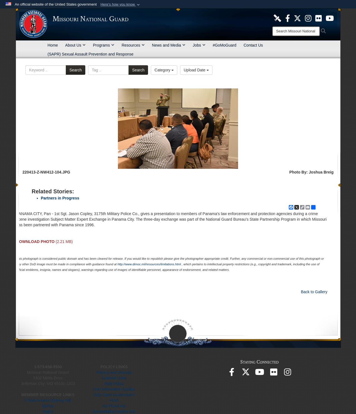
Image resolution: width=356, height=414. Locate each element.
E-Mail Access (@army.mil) (48, 400)
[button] (120, 4)
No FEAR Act (114, 406)
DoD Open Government (113, 395)
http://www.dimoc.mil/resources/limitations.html (149, 264)
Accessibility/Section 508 (114, 411)
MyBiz (48, 411)
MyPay (48, 406)
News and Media (168, 45)
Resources (133, 45)
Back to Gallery (314, 292)
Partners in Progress (60, 198)
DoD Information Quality (114, 389)
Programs (103, 45)
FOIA (114, 400)
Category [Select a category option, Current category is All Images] (164, 70)
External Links (114, 378)
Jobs (199, 45)
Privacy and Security (114, 372)
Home (53, 45)
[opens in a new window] (277, 18)
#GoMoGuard (224, 45)
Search (75, 70)
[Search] (296, 31)
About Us (75, 45)
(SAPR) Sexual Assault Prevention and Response (91, 54)
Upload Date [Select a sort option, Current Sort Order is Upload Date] (196, 70)
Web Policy (114, 383)
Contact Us (253, 45)
